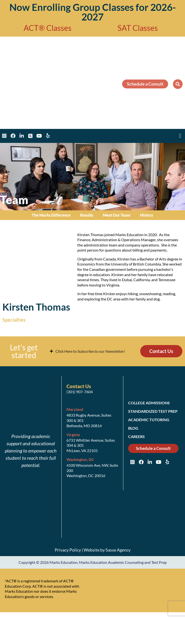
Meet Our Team (116, 215)
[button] (178, 84)
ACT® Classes (48, 28)
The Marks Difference (51, 215)
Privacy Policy (68, 551)
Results (86, 215)
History (146, 215)
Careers (136, 438)
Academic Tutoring (148, 421)
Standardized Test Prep (153, 413)
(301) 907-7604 (79, 393)
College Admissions (149, 404)
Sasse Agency (118, 551)
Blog (133, 430)
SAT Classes (138, 28)
